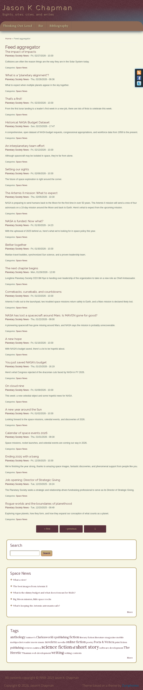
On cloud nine (14, 386)
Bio (41, 26)
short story (87, 647)
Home (8, 38)
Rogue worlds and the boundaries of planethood (38, 503)
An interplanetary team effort (25, 146)
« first (47, 529)
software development (111, 647)
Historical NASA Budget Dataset (27, 122)
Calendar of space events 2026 (26, 433)
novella (61, 642)
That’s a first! (13, 98)
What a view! (19, 579)
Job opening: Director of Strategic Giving (32, 480)
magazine (110, 637)
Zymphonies (130, 686)
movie (34, 642)
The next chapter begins (21, 268)
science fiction (57, 647)
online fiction (76, 642)
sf (73, 647)
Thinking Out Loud (17, 26)
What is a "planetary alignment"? (27, 75)
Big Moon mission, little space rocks (32, 599)
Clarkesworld (44, 637)
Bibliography (59, 26)
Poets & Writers (104, 642)
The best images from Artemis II (30, 586)
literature (100, 637)
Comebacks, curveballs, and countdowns (33, 291)
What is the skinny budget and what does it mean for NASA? (44, 592)
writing (57, 652)
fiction (74, 637)
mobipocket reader (20, 642)
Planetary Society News (17, 55)
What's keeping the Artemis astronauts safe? (36, 605)
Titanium (26, 653)
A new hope (13, 339)
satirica (37, 647)
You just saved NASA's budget (26, 362)
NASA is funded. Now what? (24, 221)
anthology (18, 637)
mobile (120, 637)
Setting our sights (17, 169)
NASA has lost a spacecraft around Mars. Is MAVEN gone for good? (51, 315)
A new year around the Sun (23, 409)
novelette (51, 642)
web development (41, 653)
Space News (21, 68)
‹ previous (71, 529)
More (130, 612)
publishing (17, 647)
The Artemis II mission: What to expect (31, 193)
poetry (89, 642)
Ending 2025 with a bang (22, 456)
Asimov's (31, 637)
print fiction (121, 642)
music (41, 642)
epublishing (61, 637)
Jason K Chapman (37, 7)
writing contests (73, 653)
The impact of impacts (20, 51)
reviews (28, 647)
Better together (15, 245)
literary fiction (87, 637)
